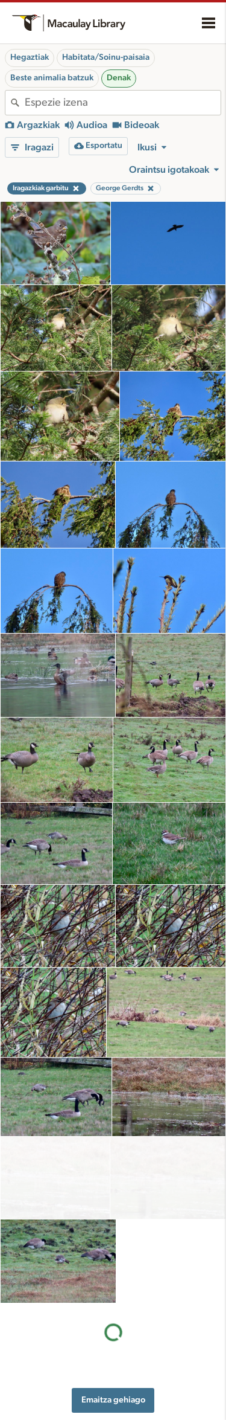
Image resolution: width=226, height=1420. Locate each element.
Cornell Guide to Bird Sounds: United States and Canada (49, 1359)
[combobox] (123, 103)
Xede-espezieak (150, 1405)
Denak (119, 78)
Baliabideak (151, 1317)
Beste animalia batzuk (51, 78)
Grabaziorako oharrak (162, 1358)
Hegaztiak (29, 57)
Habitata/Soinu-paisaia (105, 57)
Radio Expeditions (42, 1382)
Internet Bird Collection (51, 1395)
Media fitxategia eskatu (164, 1393)
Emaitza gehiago (113, 1233)
